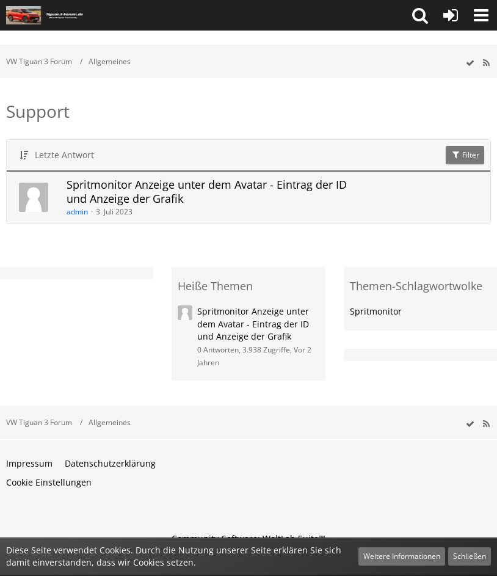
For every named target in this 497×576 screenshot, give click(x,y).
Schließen (469, 556)
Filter (465, 155)
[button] (420, 15)
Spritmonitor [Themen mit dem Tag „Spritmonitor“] (376, 311)
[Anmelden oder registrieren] (450, 15)
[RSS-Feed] (486, 63)
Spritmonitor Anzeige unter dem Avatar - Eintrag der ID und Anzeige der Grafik (207, 191)
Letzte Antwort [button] (64, 155)
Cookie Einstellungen (49, 482)
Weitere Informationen (401, 556)
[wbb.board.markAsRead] (470, 63)
